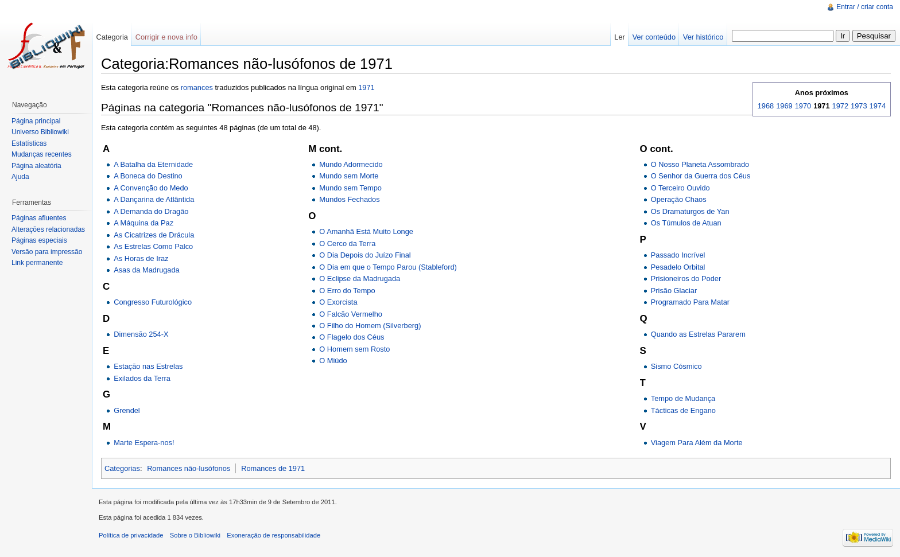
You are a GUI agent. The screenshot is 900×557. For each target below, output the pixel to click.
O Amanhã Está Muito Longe (366, 231)
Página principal (35, 121)
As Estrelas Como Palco (153, 246)
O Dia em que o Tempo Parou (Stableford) (387, 267)
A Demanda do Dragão (151, 211)
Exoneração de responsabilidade (273, 535)
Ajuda (20, 177)
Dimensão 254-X (141, 334)
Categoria (112, 37)
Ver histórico (703, 37)
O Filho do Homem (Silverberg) (370, 325)
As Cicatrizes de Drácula (154, 235)
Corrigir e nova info (166, 37)
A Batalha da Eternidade (153, 164)
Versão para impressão (46, 252)
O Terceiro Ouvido (680, 188)
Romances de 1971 (273, 468)
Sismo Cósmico (676, 366)
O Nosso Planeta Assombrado (700, 164)
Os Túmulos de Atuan (686, 223)
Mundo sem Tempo (350, 188)
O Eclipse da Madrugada (359, 278)
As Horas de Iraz (141, 258)
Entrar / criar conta (864, 7)
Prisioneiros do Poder (686, 278)
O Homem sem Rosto (354, 349)
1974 (878, 106)
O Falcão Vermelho (350, 314)
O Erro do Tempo (347, 290)
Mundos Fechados (349, 199)
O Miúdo (333, 360)
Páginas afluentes (38, 218)
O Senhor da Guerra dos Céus (701, 176)
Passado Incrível (678, 255)
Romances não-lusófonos (188, 468)
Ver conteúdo (654, 37)
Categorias (122, 468)
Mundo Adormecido (350, 164)
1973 (859, 106)
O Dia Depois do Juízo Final (364, 255)
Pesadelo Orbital (678, 267)
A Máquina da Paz (143, 223)
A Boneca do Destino (148, 176)
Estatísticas (28, 143)
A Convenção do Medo (151, 188)
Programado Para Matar (690, 302)
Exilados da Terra (142, 378)
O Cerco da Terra (347, 243)
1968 (766, 106)
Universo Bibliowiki (40, 132)
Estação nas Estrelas (148, 366)
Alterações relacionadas (48, 229)
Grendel (127, 410)
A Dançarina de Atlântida (154, 199)
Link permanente (37, 263)
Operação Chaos (679, 199)
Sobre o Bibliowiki (195, 535)
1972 (840, 106)
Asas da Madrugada (147, 270)
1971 (366, 87)
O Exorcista (338, 302)
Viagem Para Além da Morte (697, 442)
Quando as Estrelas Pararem (698, 334)
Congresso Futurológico (153, 302)
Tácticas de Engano (683, 410)
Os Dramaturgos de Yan (690, 211)
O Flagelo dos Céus (351, 337)
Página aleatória (36, 166)
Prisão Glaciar (674, 290)
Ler (619, 37)
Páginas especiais (39, 240)
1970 (803, 106)
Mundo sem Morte (348, 176)
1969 (784, 106)
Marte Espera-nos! (144, 442)
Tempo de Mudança (683, 398)
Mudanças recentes (41, 154)
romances (197, 87)
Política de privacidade (131, 535)
